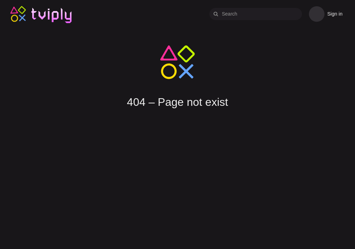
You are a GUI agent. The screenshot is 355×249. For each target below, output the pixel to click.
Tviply (18, 13)
